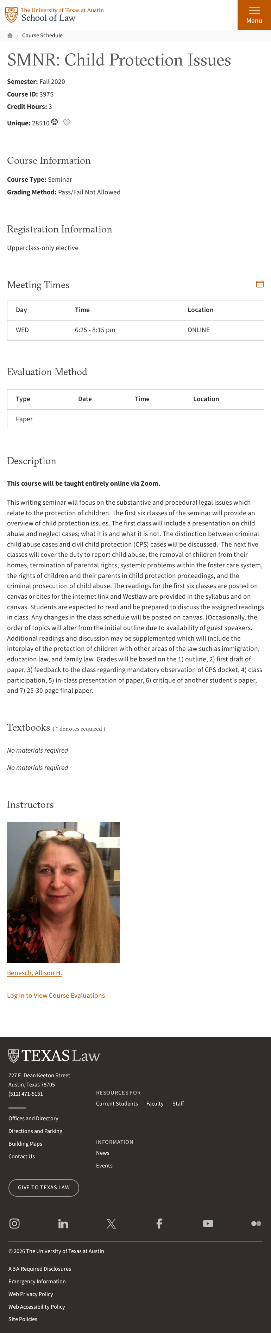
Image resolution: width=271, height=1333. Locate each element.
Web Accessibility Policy (36, 1307)
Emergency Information (37, 1281)
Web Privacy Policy (30, 1294)
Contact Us (21, 1156)
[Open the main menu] (254, 15)
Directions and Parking (35, 1131)
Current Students (117, 1104)
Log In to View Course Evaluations (56, 996)
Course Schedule (42, 35)
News (102, 1153)
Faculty (155, 1104)
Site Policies (22, 1319)
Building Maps (25, 1144)
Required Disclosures (39, 1269)
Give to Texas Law (44, 1187)
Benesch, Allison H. (63, 900)
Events (104, 1165)
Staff (178, 1104)
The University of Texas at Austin (65, 1251)
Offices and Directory (33, 1118)
